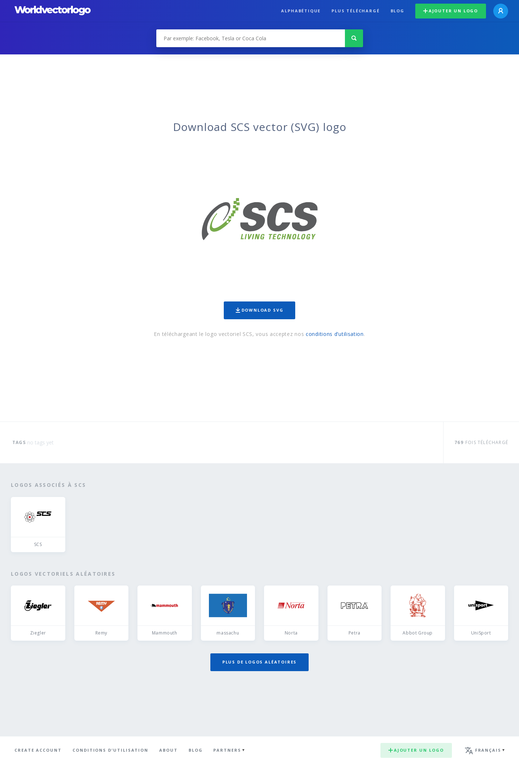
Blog (397, 10)
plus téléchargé (355, 10)
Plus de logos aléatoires (259, 662)
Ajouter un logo (450, 10)
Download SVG (260, 310)
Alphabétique (301, 10)
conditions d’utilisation (335, 333)
